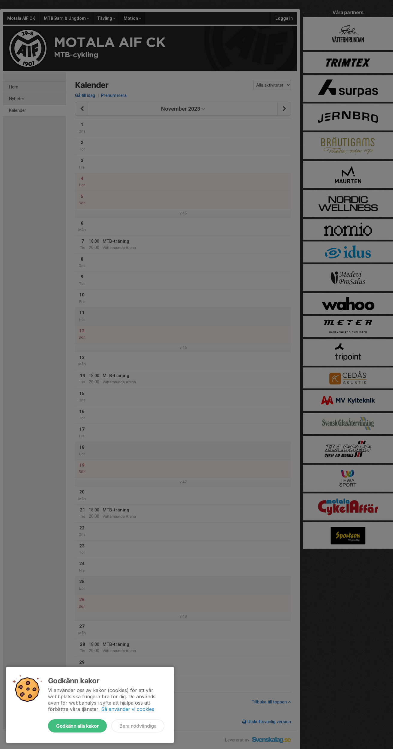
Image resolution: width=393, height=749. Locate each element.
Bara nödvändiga (137, 726)
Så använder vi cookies (127, 709)
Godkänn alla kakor (77, 726)
